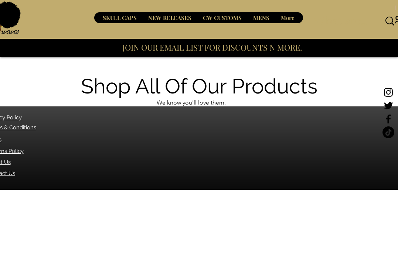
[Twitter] (388, 106)
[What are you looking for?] (341, 21)
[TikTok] (388, 132)
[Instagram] (388, 92)
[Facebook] (388, 119)
